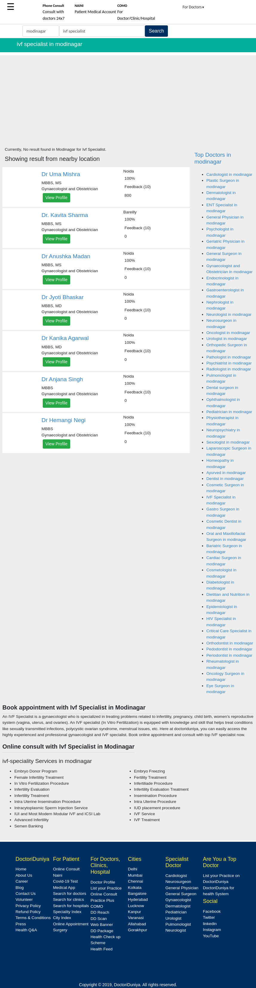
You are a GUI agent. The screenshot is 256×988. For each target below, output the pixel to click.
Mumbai (135, 875)
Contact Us (26, 893)
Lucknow (136, 906)
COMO (97, 906)
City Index (62, 917)
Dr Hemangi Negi (63, 420)
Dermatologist (178, 906)
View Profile (56, 197)
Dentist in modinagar (225, 478)
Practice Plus (102, 900)
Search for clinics (68, 899)
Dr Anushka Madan (66, 256)
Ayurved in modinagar (226, 472)
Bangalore (137, 893)
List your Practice (106, 888)
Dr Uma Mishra (61, 174)
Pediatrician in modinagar (229, 412)
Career (22, 881)
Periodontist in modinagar (229, 655)
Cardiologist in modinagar (229, 174)
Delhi (132, 869)
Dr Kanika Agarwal (65, 338)
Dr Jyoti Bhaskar (63, 297)
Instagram (212, 929)
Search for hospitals (71, 906)
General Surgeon (181, 894)
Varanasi (136, 917)
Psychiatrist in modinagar (229, 363)
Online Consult (66, 869)
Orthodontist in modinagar (229, 643)
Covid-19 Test (65, 881)
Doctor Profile (103, 882)
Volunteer (24, 899)
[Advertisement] (128, 97)
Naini (57, 875)
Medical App (64, 887)
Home (21, 869)
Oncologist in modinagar (228, 332)
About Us (24, 875)
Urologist (173, 918)
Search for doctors (69, 893)
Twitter (209, 917)
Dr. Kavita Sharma (65, 215)
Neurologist (175, 930)
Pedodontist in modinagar (229, 649)
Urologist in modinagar (226, 338)
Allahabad (137, 924)
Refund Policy (28, 911)
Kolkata (134, 887)
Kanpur (134, 911)
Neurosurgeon (178, 881)
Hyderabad (138, 899)
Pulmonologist (178, 924)
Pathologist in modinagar (228, 357)
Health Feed (102, 949)
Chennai (135, 881)
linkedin (210, 923)
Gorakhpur (137, 930)
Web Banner (102, 924)
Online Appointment (70, 924)
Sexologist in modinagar (228, 442)
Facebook (212, 911)
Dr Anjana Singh (62, 379)
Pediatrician (176, 912)
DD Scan (99, 918)
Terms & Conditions (33, 917)
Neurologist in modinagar (229, 314)
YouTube (211, 936)
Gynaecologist (178, 900)
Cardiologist (176, 875)
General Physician (181, 888)
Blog (20, 887)
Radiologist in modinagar (228, 369)
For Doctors (194, 7)
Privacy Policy (28, 906)
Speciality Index (67, 911)
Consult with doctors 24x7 (54, 12)
